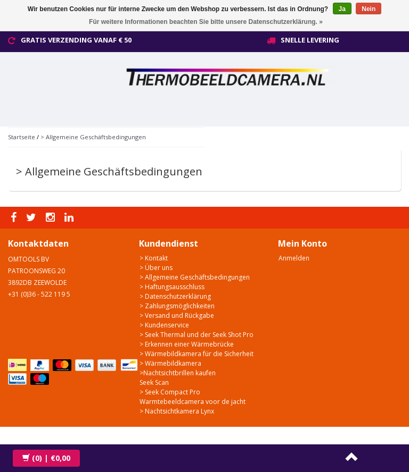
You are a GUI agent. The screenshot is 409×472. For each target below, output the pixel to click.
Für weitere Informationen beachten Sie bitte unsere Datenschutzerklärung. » (206, 22)
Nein (368, 9)
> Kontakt (154, 258)
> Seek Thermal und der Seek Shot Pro (196, 334)
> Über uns (156, 267)
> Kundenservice (164, 325)
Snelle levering (310, 40)
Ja (342, 9)
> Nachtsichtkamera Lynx (177, 411)
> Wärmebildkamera (170, 363)
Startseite (21, 137)
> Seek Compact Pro (170, 392)
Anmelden (294, 258)
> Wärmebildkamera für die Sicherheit (196, 353)
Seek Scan (154, 382)
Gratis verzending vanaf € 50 (76, 40)
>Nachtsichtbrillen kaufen (178, 372)
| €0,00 (46, 458)
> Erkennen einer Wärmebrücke (187, 344)
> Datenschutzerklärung (175, 296)
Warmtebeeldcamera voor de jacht (193, 401)
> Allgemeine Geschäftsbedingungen (93, 137)
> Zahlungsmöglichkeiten (177, 305)
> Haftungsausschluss (172, 286)
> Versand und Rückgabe (177, 315)
